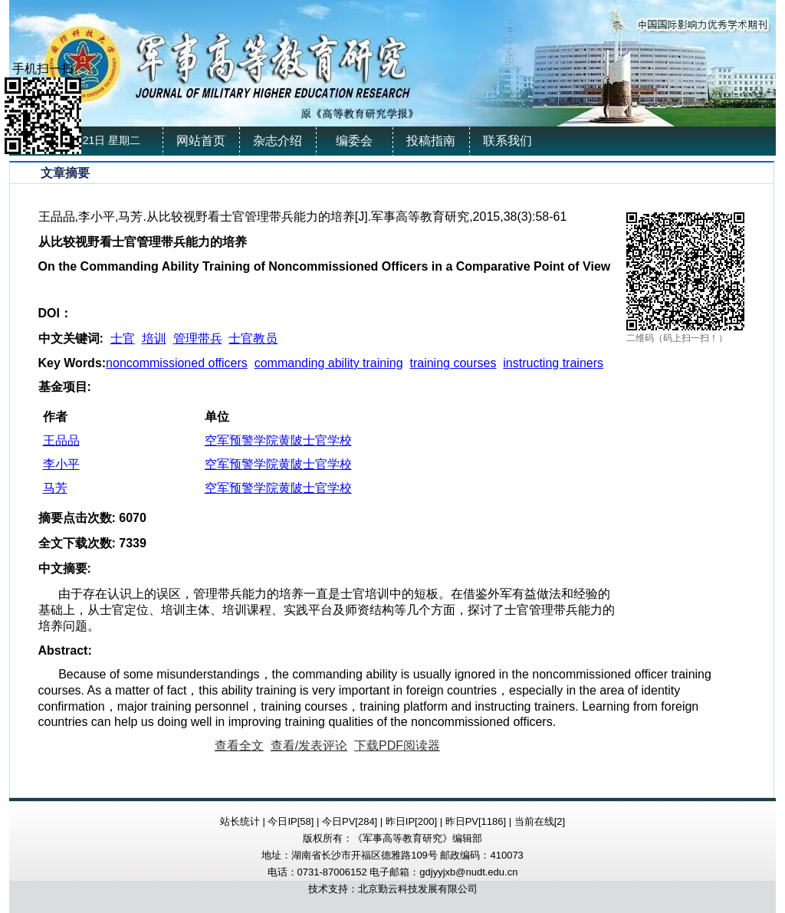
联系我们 (507, 140)
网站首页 (200, 140)
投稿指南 (430, 140)
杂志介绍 (277, 140)
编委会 (354, 140)
